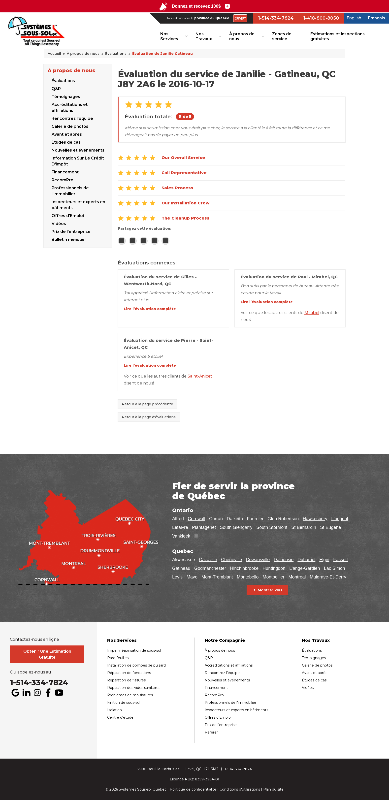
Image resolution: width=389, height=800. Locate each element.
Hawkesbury (315, 518)
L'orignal (339, 518)
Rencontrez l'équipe (72, 118)
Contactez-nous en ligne (34, 639)
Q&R (56, 88)
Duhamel (306, 559)
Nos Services (169, 36)
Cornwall (196, 518)
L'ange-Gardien (304, 568)
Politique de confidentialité (193, 789)
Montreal (297, 577)
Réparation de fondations (129, 673)
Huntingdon (273, 568)
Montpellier (273, 577)
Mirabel (311, 312)
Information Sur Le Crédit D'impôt (78, 161)
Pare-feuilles (118, 658)
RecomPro (62, 180)
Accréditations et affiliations (70, 107)
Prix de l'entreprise (221, 725)
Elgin (324, 559)
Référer (211, 732)
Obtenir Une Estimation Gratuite (47, 654)
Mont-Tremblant (217, 577)
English (354, 18)
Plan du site (273, 789)
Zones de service (282, 36)
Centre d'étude (120, 717)
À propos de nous (242, 36)
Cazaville (208, 559)
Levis (177, 577)
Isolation (114, 710)
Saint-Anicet (200, 376)
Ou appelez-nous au (30, 672)
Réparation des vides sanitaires (133, 687)
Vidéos (308, 687)
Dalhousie (283, 559)
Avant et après (67, 134)
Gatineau (181, 568)
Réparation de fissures (126, 680)
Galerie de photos (70, 126)
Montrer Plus (270, 590)
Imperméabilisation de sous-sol (134, 650)
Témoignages (66, 96)
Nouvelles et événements (78, 150)
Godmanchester (210, 568)
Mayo (192, 577)
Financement (65, 172)
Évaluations (63, 80)
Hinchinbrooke (244, 568)
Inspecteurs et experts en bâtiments (78, 204)
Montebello (248, 577)
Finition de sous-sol (123, 702)
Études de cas (66, 142)
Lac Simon (334, 568)
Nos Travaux (203, 36)
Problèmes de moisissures (130, 695)
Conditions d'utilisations (240, 789)
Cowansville (258, 559)
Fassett (340, 559)
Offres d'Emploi (68, 215)
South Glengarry (236, 527)
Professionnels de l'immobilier (70, 191)
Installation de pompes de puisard (136, 665)
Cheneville (231, 559)
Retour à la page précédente (147, 404)
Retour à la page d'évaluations (149, 417)
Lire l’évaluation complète (150, 309)
